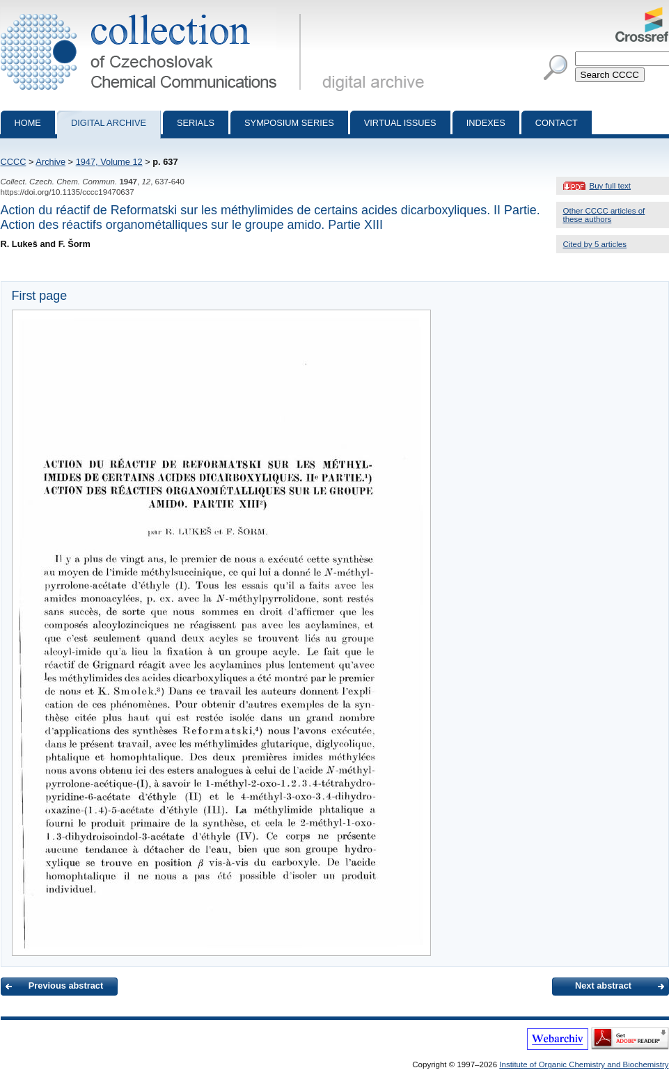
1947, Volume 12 (109, 162)
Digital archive (108, 123)
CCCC (13, 162)
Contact (556, 123)
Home (28, 123)
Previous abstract (66, 985)
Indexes (485, 123)
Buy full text (610, 186)
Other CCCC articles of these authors (604, 215)
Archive (50, 162)
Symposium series (289, 123)
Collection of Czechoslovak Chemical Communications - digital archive (153, 12)
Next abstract (603, 985)
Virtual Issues (400, 123)
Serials (195, 123)
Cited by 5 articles (595, 244)
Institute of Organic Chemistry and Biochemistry (583, 1064)
